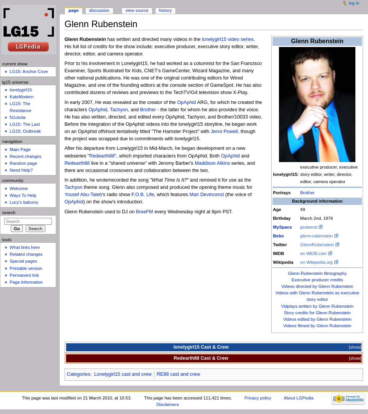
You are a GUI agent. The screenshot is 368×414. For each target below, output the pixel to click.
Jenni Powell (224, 131)
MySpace (282, 227)
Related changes (26, 254)
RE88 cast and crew (178, 374)
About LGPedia (298, 398)
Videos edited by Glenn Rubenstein (317, 319)
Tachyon (119, 109)
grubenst (308, 227)
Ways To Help (23, 195)
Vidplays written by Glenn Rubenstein (317, 306)
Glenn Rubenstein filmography (317, 273)
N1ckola (17, 117)
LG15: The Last (25, 124)
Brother (307, 192)
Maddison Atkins (212, 163)
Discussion (99, 10)
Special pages (23, 261)
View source (136, 10)
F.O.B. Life (142, 194)
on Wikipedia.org (316, 262)
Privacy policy (258, 398)
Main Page (20, 149)
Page (73, 10)
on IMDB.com (313, 253)
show (355, 347)
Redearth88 (102, 156)
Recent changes (25, 156)
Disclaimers (167, 404)
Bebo (278, 236)
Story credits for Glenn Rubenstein (317, 312)
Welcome (19, 188)
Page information (26, 282)
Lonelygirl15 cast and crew (122, 374)
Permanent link (24, 275)
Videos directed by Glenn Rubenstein (317, 286)
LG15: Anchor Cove (29, 71)
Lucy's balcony (24, 202)
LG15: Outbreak (25, 131)
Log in (354, 3)
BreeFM (144, 211)
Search (9, 212)
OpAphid (186, 102)
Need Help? (21, 170)
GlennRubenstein (317, 244)
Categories (78, 374)
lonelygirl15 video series (227, 39)
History (165, 10)
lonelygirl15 (21, 90)
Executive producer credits (317, 280)
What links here (25, 247)
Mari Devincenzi (207, 194)
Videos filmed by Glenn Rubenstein (317, 325)
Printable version (26, 268)
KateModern (21, 96)
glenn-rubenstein (316, 236)
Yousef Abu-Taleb (83, 194)
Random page (23, 163)
